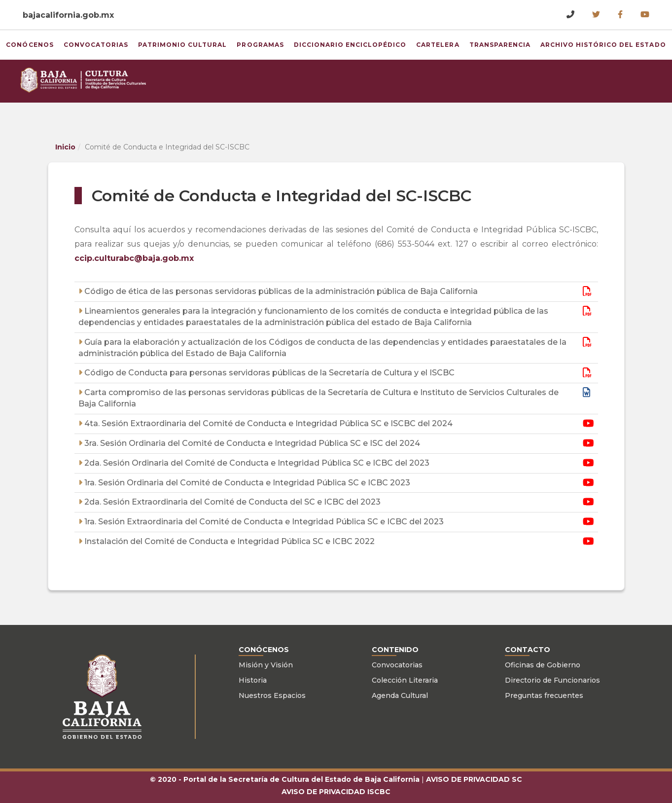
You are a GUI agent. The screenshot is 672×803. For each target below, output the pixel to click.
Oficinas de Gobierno (542, 664)
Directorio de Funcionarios (552, 680)
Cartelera (432, 41)
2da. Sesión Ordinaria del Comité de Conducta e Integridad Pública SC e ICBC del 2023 (255, 463)
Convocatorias (109, 41)
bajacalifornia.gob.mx (68, 15)
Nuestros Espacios (272, 695)
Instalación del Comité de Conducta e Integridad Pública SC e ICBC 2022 (228, 541)
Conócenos (47, 41)
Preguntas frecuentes (544, 695)
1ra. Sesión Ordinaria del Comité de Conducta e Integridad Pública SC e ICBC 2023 (246, 482)
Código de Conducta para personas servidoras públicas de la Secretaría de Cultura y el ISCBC (268, 372)
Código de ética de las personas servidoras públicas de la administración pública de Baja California (280, 291)
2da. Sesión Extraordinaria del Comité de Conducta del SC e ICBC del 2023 (231, 502)
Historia (253, 680)
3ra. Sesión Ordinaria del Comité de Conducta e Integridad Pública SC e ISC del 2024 (251, 443)
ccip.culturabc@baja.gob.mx (134, 258)
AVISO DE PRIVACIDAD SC (474, 779)
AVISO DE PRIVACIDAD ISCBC (336, 791)
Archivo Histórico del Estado (576, 44)
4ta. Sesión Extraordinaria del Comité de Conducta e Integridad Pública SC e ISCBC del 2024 (267, 423)
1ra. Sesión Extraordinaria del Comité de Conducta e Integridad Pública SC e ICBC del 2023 (263, 521)
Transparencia (490, 41)
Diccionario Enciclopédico (327, 44)
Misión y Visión (266, 664)
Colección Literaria (405, 680)
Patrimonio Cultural (174, 44)
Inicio (65, 147)
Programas (265, 41)
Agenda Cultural (400, 695)
